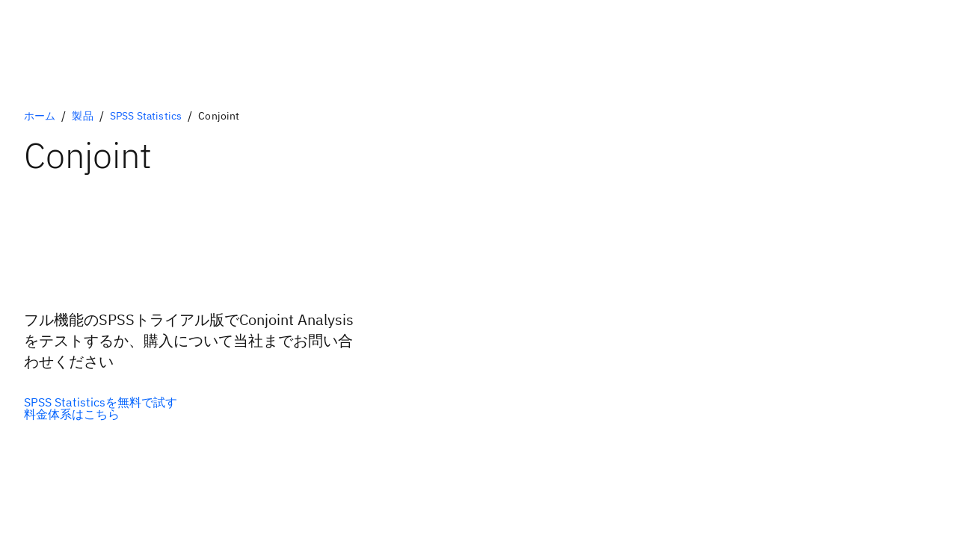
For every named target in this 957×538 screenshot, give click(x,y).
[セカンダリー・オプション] (100, 414)
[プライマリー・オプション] (100, 402)
